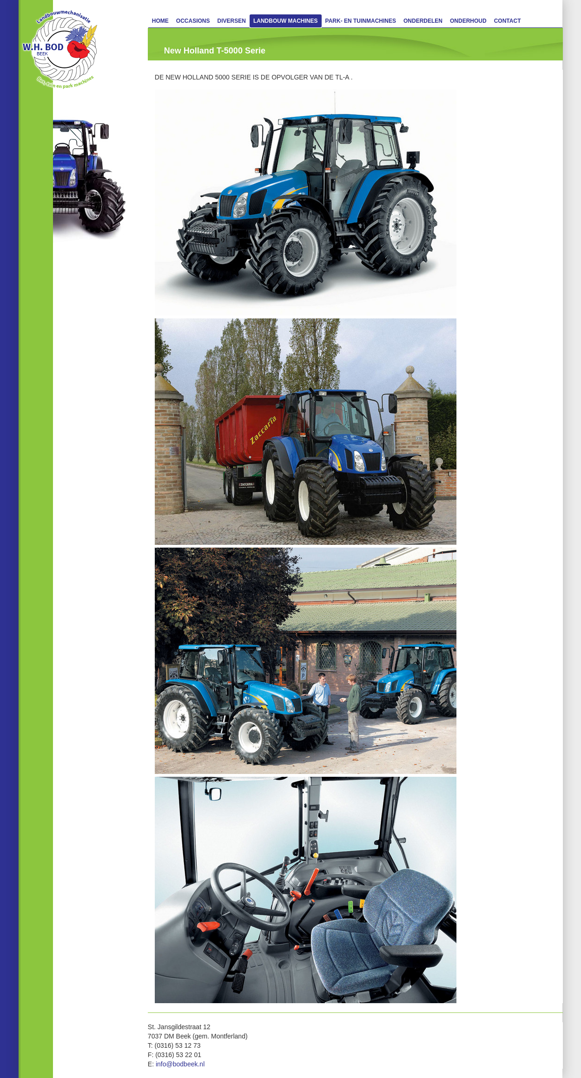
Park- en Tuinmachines (360, 21)
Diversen (232, 21)
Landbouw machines (285, 21)
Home (160, 21)
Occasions (193, 21)
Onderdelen (422, 21)
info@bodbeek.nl (180, 1064)
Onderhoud (468, 21)
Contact (507, 21)
